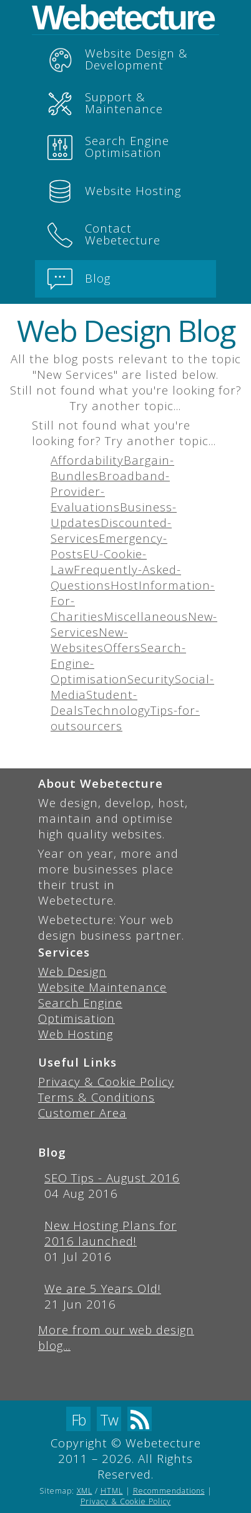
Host (125, 585)
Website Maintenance (102, 987)
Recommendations (169, 1490)
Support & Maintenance (105, 102)
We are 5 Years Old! (102, 1288)
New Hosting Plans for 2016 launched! (110, 1233)
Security (151, 678)
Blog (79, 278)
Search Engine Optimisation (108, 146)
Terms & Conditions (96, 1097)
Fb (78, 1420)
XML (84, 1490)
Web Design (72, 971)
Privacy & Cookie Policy (106, 1081)
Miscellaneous (146, 616)
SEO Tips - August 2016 (112, 1177)
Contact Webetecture (103, 234)
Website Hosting (114, 191)
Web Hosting (75, 1034)
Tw (109, 1420)
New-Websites (89, 639)
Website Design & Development (117, 59)
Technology (117, 710)
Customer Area (82, 1112)
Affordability (87, 460)
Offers (122, 647)
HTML (112, 1490)
